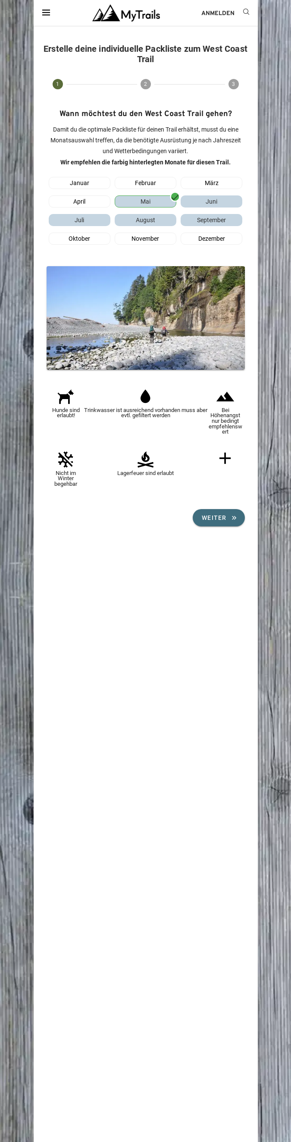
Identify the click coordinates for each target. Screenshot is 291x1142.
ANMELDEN (218, 13)
